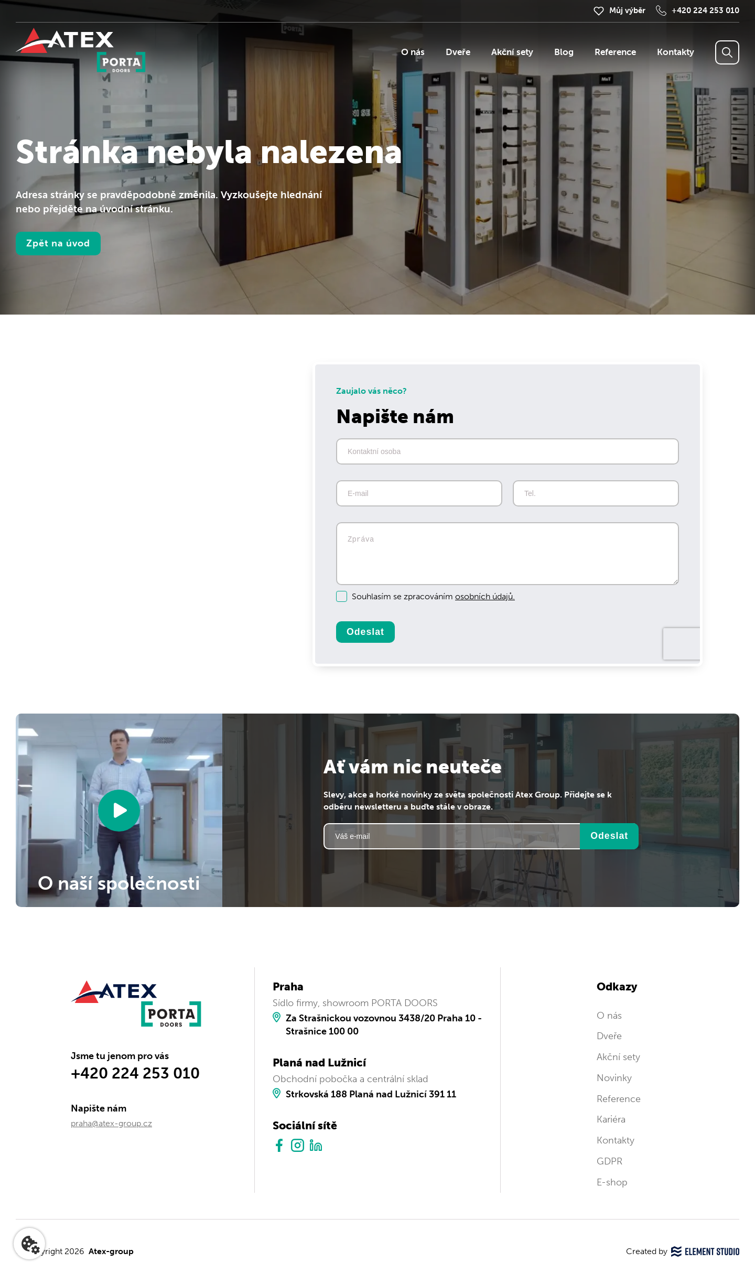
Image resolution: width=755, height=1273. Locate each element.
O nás (413, 52)
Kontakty (675, 52)
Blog (564, 52)
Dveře (458, 52)
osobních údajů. (485, 596)
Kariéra (611, 1119)
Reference (615, 52)
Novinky (614, 1078)
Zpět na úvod (58, 243)
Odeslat (365, 632)
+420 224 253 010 (705, 10)
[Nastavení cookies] (29, 1243)
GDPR (609, 1161)
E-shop (612, 1182)
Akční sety (512, 52)
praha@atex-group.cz (111, 1123)
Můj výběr (627, 10)
